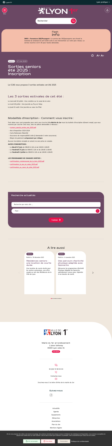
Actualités (56, 408)
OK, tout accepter (32, 441)
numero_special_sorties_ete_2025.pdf (23, 138)
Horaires (56, 351)
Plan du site (56, 424)
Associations (56, 421)
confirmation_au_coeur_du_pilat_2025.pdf (24, 178)
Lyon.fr (9, 2)
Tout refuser (48, 441)
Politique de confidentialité (80, 441)
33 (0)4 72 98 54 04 (56, 369)
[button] (92, 55)
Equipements (56, 415)
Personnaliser (64, 441)
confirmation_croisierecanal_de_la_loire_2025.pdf (27, 172)
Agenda (56, 411)
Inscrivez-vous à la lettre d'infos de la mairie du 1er (56, 382)
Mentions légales (56, 428)
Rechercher (43, 21)
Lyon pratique (103, 2)
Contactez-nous (56, 376)
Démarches (56, 418)
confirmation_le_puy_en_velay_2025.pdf (24, 175)
